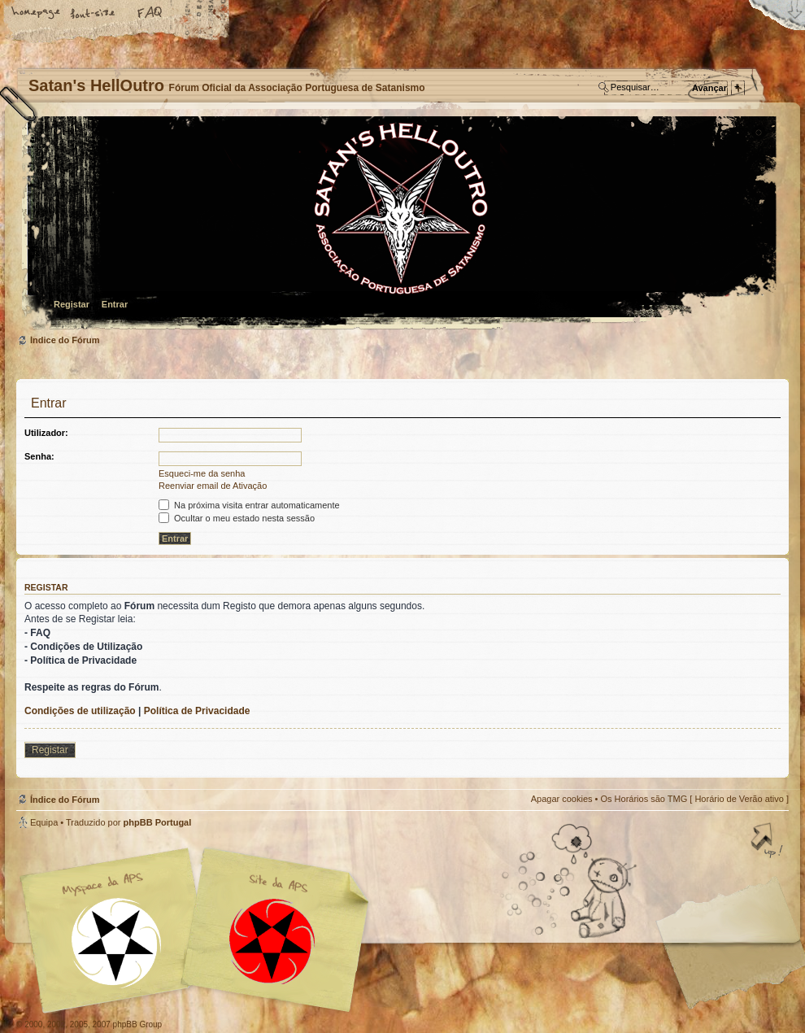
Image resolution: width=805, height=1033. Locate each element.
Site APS (272, 941)
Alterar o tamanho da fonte (93, 14)
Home (36, 14)
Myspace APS (199, 930)
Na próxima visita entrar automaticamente (249, 505)
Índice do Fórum (400, 224)
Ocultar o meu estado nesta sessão (237, 518)
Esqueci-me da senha (202, 473)
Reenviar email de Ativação (213, 485)
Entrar (115, 304)
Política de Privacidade (197, 711)
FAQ (150, 14)
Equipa (44, 822)
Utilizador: (46, 433)
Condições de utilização (80, 711)
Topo (768, 842)
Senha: (39, 456)
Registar (71, 304)
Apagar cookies (562, 799)
